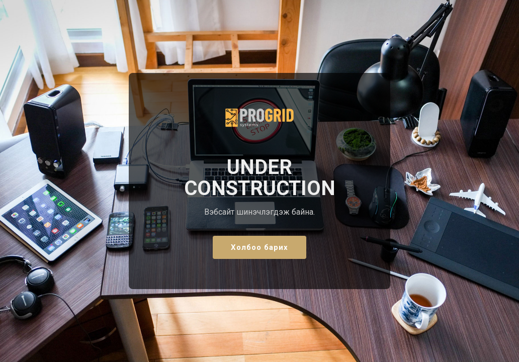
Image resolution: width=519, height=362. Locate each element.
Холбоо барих (259, 247)
